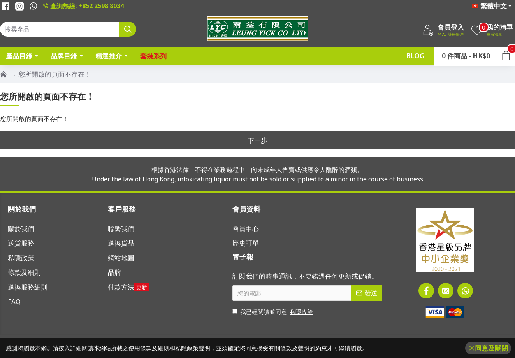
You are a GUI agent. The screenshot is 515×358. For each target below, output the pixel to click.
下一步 (257, 140)
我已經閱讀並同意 (273, 311)
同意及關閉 (491, 348)
